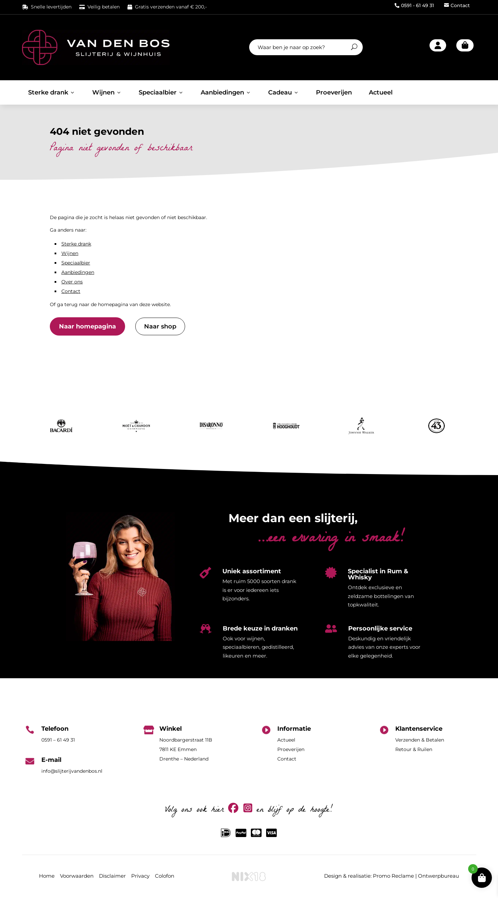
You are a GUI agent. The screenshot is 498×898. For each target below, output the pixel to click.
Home (47, 876)
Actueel (381, 92)
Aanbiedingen (226, 92)
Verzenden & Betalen (419, 740)
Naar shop (160, 326)
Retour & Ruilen (413, 749)
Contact (457, 5)
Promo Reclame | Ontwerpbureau (416, 876)
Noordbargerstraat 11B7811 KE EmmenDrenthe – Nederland (185, 749)
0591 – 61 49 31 (58, 740)
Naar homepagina (87, 326)
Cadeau (283, 92)
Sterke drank (51, 92)
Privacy (140, 876)
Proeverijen (334, 92)
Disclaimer (112, 876)
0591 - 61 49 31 (414, 5)
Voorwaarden (77, 876)
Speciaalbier (161, 92)
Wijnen (107, 92)
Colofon (164, 876)
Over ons (72, 282)
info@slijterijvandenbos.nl (71, 771)
